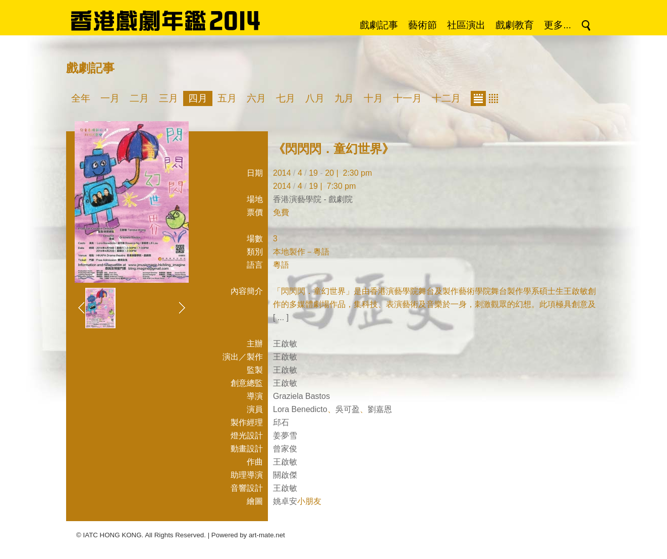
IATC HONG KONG (112, 535)
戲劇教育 (514, 25)
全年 (80, 98)
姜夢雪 (285, 435)
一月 (110, 98)
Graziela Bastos (301, 396)
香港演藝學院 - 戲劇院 (313, 199)
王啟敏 (285, 343)
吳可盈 (348, 409)
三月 (168, 98)
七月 (285, 98)
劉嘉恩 (380, 409)
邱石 (281, 422)
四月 (197, 98)
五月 (227, 98)
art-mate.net (267, 535)
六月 (256, 98)
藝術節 (422, 25)
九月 (344, 98)
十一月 (407, 98)
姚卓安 (285, 501)
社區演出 (466, 25)
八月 (314, 98)
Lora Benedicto (300, 409)
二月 (139, 98)
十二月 (446, 98)
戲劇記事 (379, 25)
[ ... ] (281, 317)
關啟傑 (285, 475)
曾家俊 (285, 448)
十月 (373, 98)
